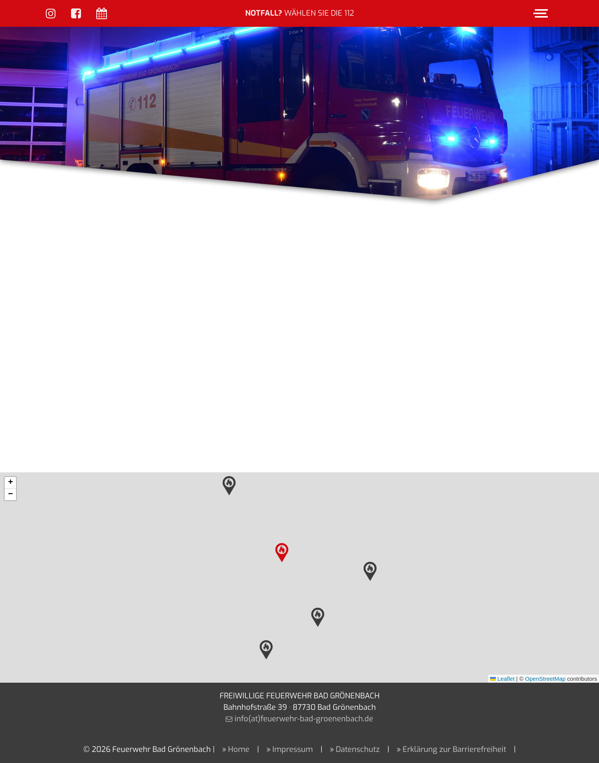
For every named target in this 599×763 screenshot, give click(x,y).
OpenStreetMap (545, 678)
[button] (281, 552)
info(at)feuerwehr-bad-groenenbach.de (304, 719)
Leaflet (502, 678)
